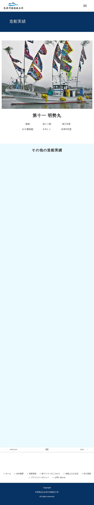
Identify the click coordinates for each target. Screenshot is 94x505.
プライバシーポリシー (40, 477)
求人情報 (87, 474)
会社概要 (20, 474)
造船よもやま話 (71, 474)
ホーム (8, 474)
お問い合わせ (60, 477)
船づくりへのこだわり (51, 474)
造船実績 (32, 474)
